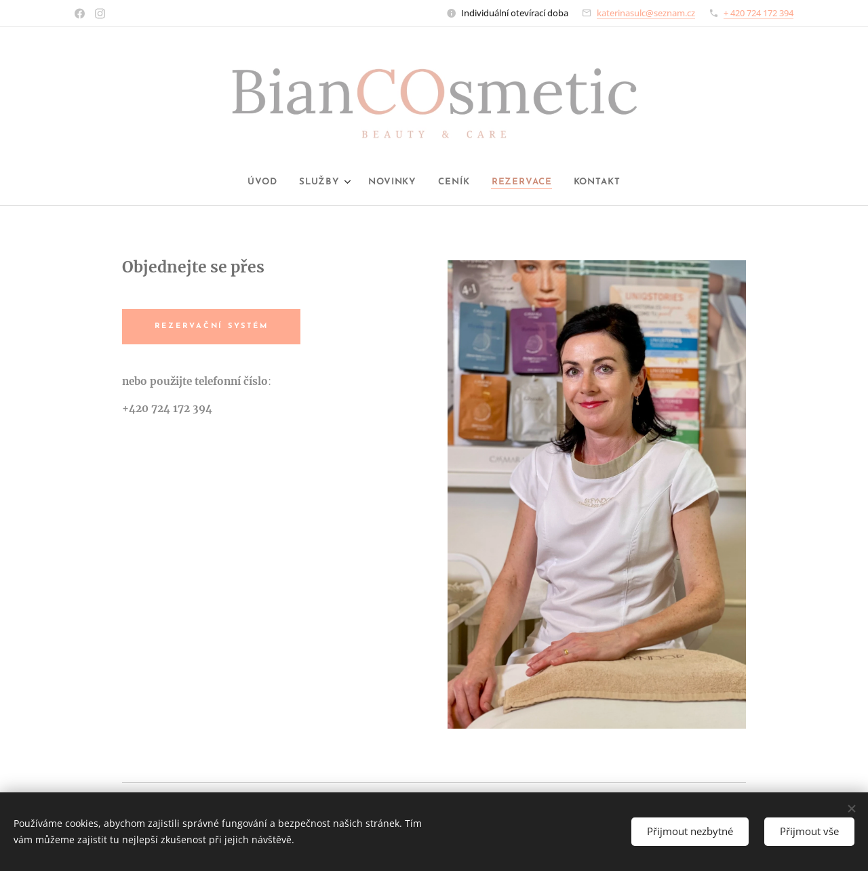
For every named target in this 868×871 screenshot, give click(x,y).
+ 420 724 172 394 (758, 13)
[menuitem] (250, 182)
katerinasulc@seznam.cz (646, 13)
